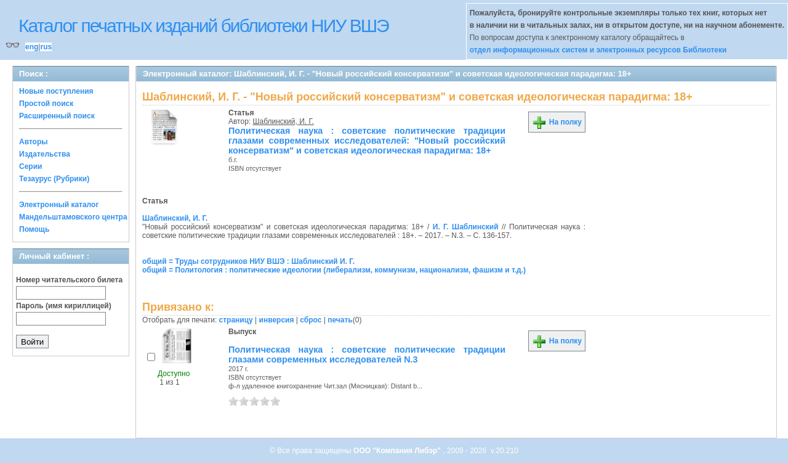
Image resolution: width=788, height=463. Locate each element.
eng (31, 47)
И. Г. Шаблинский (466, 227)
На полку (557, 122)
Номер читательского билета (69, 280)
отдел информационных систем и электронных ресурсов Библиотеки (598, 50)
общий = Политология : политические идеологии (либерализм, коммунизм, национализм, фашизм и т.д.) (334, 270)
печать (340, 320)
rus (46, 47)
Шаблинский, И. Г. (283, 121)
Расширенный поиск (57, 116)
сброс (310, 320)
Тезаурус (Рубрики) (54, 178)
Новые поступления (56, 91)
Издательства (44, 154)
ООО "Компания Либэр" (398, 450)
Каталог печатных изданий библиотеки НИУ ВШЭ (203, 25)
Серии (30, 166)
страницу (236, 320)
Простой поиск (46, 103)
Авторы (33, 141)
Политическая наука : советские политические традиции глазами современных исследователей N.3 (366, 354)
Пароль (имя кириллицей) (63, 305)
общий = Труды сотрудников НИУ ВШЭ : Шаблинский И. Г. (248, 261)
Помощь (34, 229)
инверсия (276, 320)
